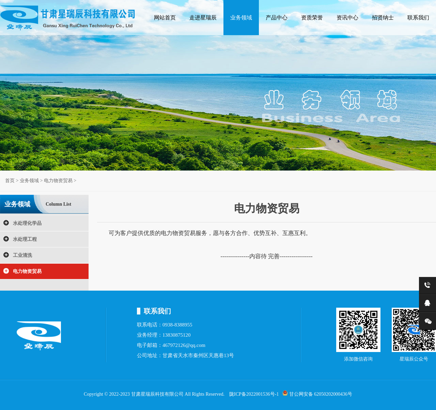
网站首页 (165, 17)
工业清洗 (22, 255)
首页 (10, 180)
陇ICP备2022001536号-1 (254, 394)
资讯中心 (347, 17)
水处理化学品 (27, 223)
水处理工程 (25, 239)
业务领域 (241, 17)
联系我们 (418, 17)
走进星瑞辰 (203, 17)
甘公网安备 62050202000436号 (317, 393)
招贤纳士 (383, 17)
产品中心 (276, 17)
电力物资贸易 (58, 180)
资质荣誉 (312, 17)
